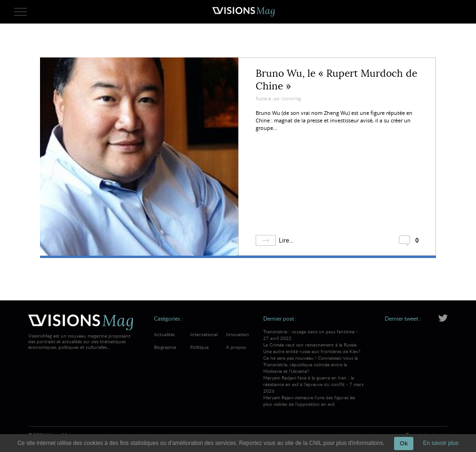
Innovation (237, 334)
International (204, 334)
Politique (199, 347)
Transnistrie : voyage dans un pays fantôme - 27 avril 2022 (313, 351)
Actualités (164, 334)
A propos (236, 347)
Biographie (165, 347)
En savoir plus (440, 443)
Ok (404, 443)
